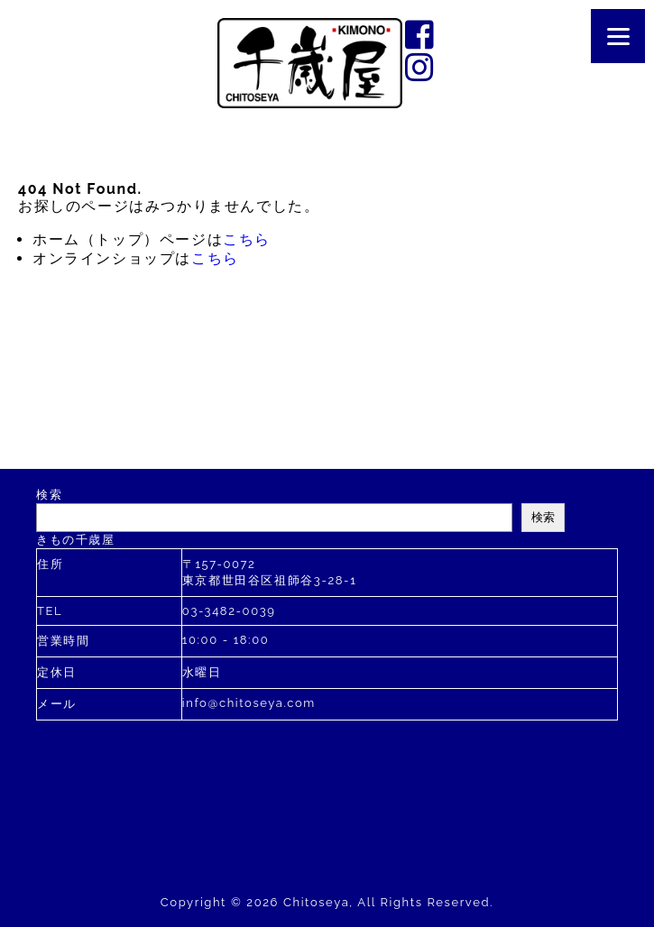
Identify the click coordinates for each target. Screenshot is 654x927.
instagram (421, 66)
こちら (247, 239)
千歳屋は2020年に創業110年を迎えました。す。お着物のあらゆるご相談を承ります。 (309, 63)
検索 (49, 494)
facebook (421, 34)
